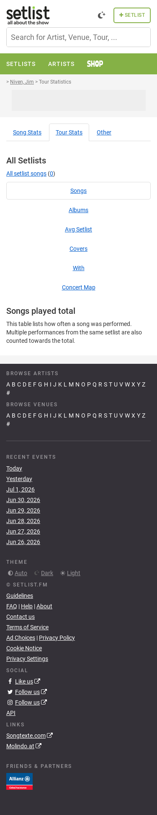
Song (27, 132)
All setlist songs (26, 173)
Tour (69, 132)
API (10, 713)
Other (104, 132)
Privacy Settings (27, 658)
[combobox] (78, 37)
